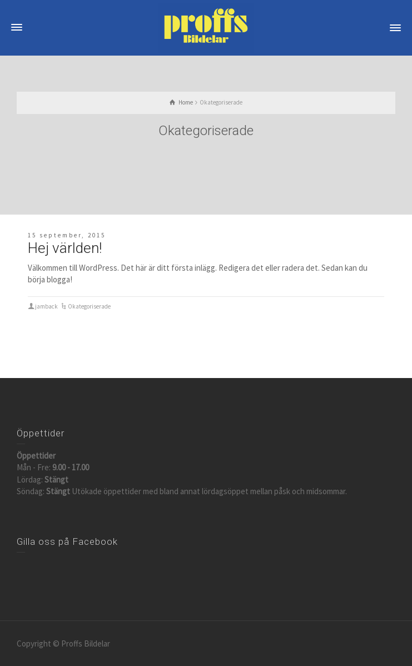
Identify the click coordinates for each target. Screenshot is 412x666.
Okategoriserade (89, 306)
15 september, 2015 (67, 235)
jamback (46, 306)
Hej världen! (65, 248)
